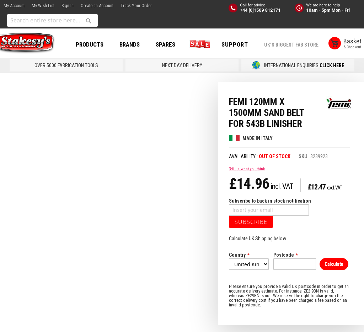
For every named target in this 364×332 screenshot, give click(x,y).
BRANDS (138, 44)
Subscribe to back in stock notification (270, 208)
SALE (207, 44)
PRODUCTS (98, 44)
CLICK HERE (332, 72)
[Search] (88, 20)
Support (243, 44)
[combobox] (52, 20)
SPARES (174, 44)
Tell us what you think (247, 176)
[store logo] (32, 44)
